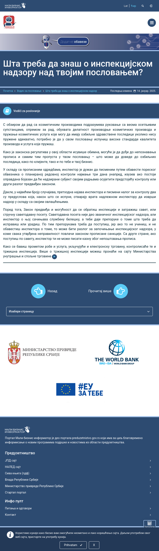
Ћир (133, 5)
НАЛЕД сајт (13, 467)
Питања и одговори (18, 508)
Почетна (8, 90)
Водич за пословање (29, 90)
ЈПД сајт (11, 460)
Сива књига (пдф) (17, 473)
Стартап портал (15, 492)
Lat (126, 5)
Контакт (10, 514)
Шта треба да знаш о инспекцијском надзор (71, 90)
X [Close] (94, 545)
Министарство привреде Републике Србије (34, 486)
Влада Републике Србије (21, 479)
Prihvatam (73, 545)
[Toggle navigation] (152, 23)
